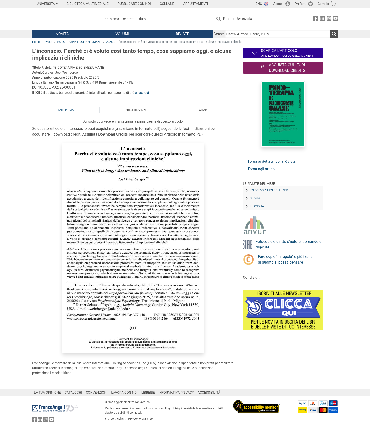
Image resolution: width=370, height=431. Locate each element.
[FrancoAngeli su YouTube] (335, 19)
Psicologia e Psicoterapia (269, 190)
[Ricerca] (334, 34)
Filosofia (257, 206)
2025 (109, 41)
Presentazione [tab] (136, 109)
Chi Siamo (112, 19)
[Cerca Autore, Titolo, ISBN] (277, 34)
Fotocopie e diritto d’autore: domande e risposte (288, 244)
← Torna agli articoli (260, 169)
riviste (48, 41)
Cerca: (219, 34)
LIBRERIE (148, 392)
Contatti (128, 19)
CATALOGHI (73, 392)
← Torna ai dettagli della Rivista (269, 161)
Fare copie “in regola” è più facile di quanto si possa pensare (285, 259)
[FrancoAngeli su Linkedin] (322, 19)
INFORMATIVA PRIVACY (176, 392)
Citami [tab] (203, 109)
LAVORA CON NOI (124, 392)
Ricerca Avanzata (237, 19)
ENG (259, 4)
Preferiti (300, 4)
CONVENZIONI (96, 392)
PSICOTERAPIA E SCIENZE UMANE (79, 41)
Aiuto (142, 19)
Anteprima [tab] (66, 109)
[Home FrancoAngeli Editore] (63, 19)
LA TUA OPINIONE (47, 392)
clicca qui (142, 92)
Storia (255, 198)
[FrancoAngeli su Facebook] (315, 19)
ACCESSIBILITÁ (209, 392)
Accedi (278, 4)
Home (36, 41)
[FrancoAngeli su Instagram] (329, 19)
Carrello (323, 4)
